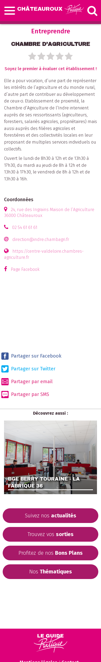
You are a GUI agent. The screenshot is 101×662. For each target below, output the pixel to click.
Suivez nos (50, 515)
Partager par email (27, 381)
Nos (50, 571)
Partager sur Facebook (31, 356)
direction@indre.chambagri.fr (40, 239)
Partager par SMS (25, 394)
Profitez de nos (51, 553)
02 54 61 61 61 (24, 227)
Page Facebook (25, 269)
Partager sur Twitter (28, 368)
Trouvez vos (50, 534)
